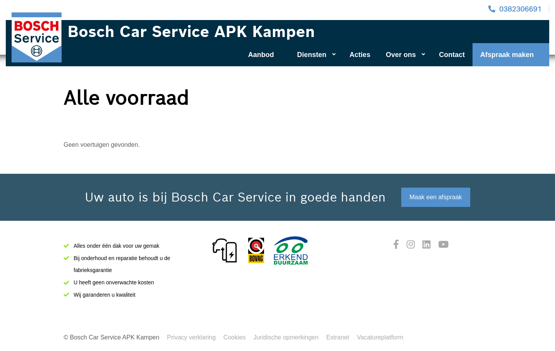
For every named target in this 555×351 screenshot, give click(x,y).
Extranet (337, 337)
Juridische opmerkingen (285, 337)
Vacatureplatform (380, 337)
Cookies (235, 337)
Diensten (316, 55)
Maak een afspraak (435, 197)
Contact (452, 55)
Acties (360, 55)
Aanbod (261, 55)
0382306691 (520, 9)
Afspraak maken (507, 55)
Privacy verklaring (191, 337)
